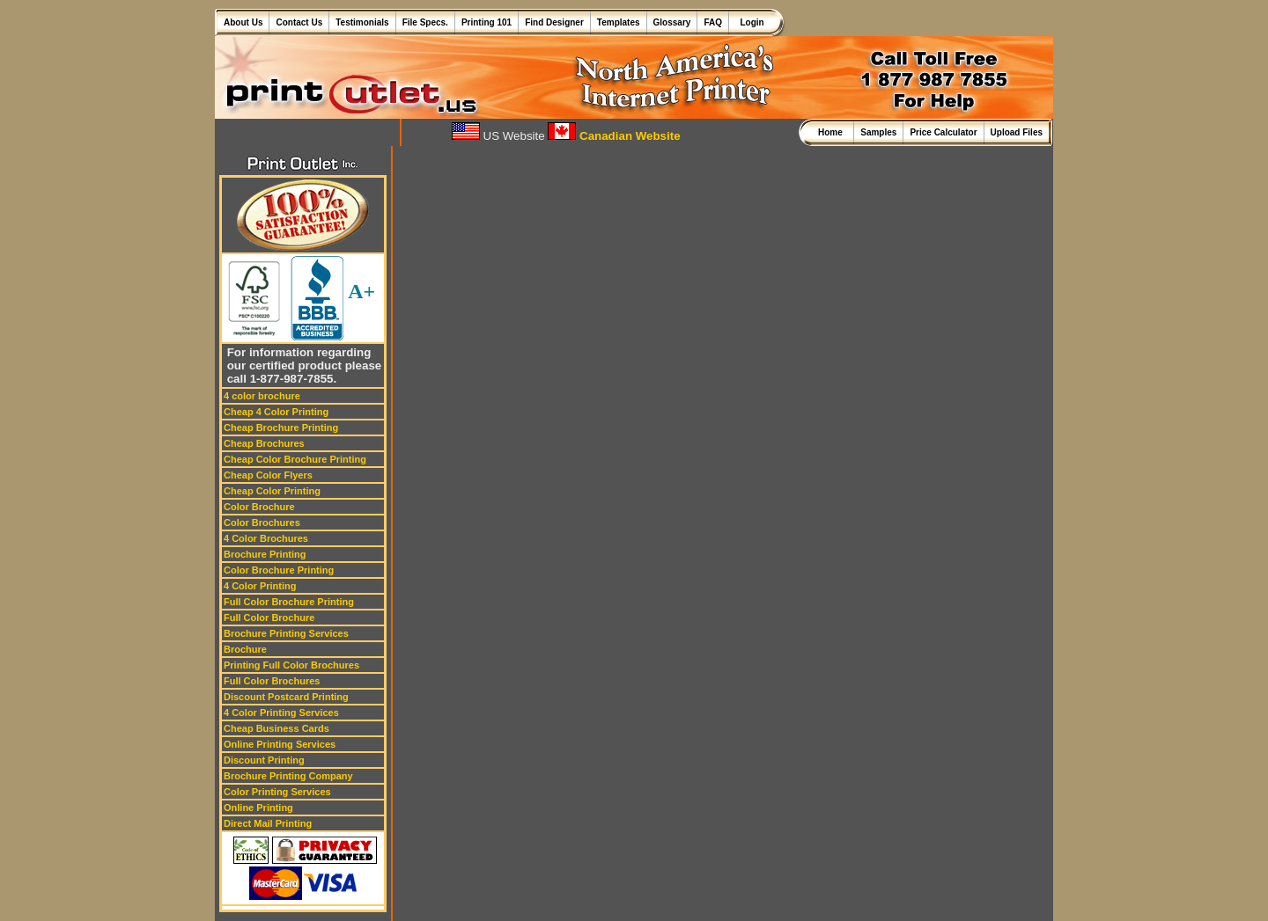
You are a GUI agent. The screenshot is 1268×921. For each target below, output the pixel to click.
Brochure (245, 649)
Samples (878, 132)
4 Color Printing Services (281, 712)
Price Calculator (943, 132)
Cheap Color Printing (272, 491)
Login (749, 22)
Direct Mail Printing (268, 823)
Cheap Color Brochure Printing (295, 459)
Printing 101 (486, 22)
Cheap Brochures (264, 443)
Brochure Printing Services (286, 633)
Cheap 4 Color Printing (276, 411)
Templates (618, 22)
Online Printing (258, 807)
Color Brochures (262, 522)
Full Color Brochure (269, 617)
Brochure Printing (265, 554)
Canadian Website (614, 136)
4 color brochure (262, 396)
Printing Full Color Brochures (291, 665)
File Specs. (425, 22)
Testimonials (361, 22)
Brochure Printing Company (288, 776)
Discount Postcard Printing (286, 696)
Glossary (672, 22)
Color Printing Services (277, 791)
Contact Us (299, 22)
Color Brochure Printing (279, 570)
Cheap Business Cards (276, 728)
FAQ (713, 22)
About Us (243, 22)
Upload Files (1017, 132)
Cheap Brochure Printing (281, 427)
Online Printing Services (279, 744)
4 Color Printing (260, 586)
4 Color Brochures (266, 538)
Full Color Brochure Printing (289, 601)
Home (832, 132)
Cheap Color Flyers (268, 475)
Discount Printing (264, 760)
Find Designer (554, 22)
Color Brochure (259, 506)
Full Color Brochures (272, 681)
